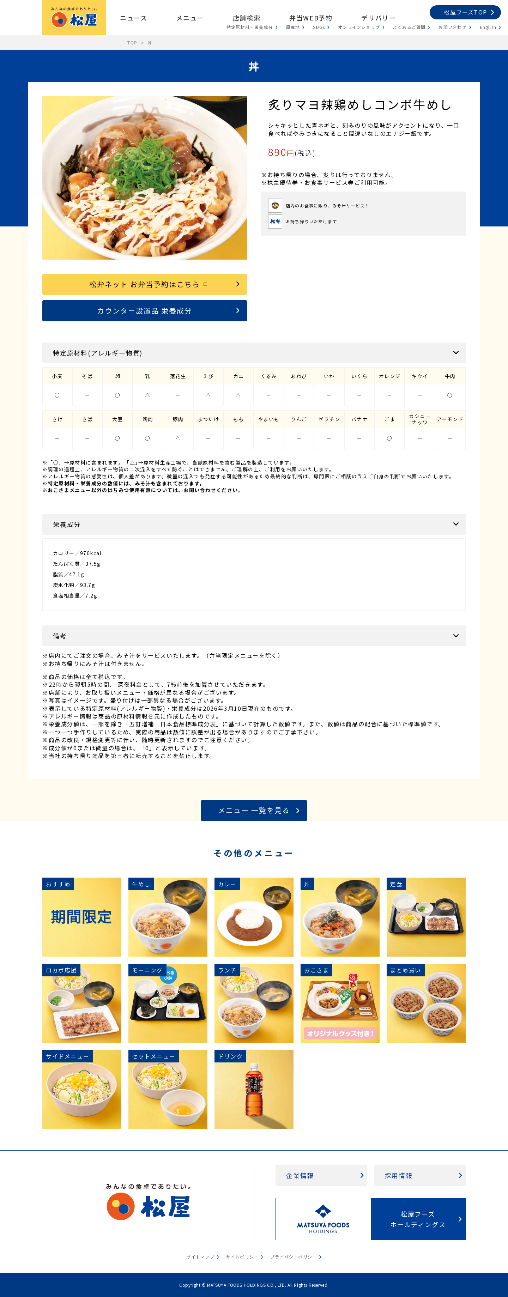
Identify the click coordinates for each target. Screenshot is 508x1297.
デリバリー (378, 17)
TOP (132, 43)
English (488, 27)
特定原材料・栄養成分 (249, 27)
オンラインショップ (359, 27)
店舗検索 (246, 17)
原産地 (293, 27)
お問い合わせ (452, 27)
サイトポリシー (242, 1257)
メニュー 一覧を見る (254, 810)
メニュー (190, 17)
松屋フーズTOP (465, 12)
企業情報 (300, 1175)
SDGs (319, 27)
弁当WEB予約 (310, 17)
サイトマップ (200, 1257)
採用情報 (399, 1175)
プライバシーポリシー (293, 1257)
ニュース (133, 17)
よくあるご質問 (409, 27)
